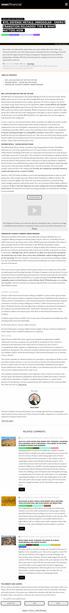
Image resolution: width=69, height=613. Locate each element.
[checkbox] (2, 599)
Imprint (25, 610)
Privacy (31, 610)
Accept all (11, 603)
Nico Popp (30, 64)
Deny (58, 603)
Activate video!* (34, 197)
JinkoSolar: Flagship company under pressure (24, 84)
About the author (7, 421)
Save (34, 603)
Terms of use (22, 384)
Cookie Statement (40, 610)
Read (22, 489)
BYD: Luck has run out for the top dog (21, 80)
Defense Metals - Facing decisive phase (21, 82)
